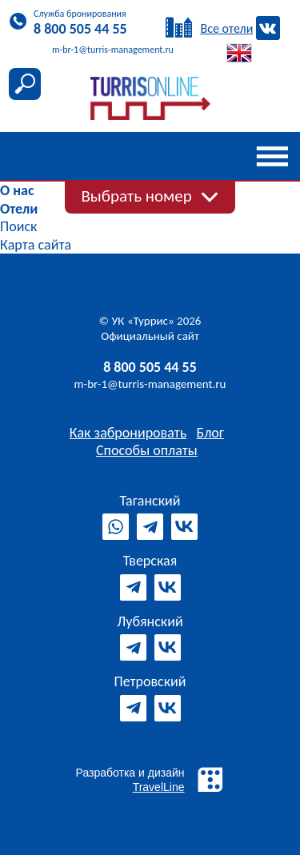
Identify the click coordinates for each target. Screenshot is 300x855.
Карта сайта (35, 245)
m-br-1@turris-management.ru (150, 384)
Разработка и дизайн (150, 779)
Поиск (18, 226)
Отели (19, 209)
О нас (17, 190)
